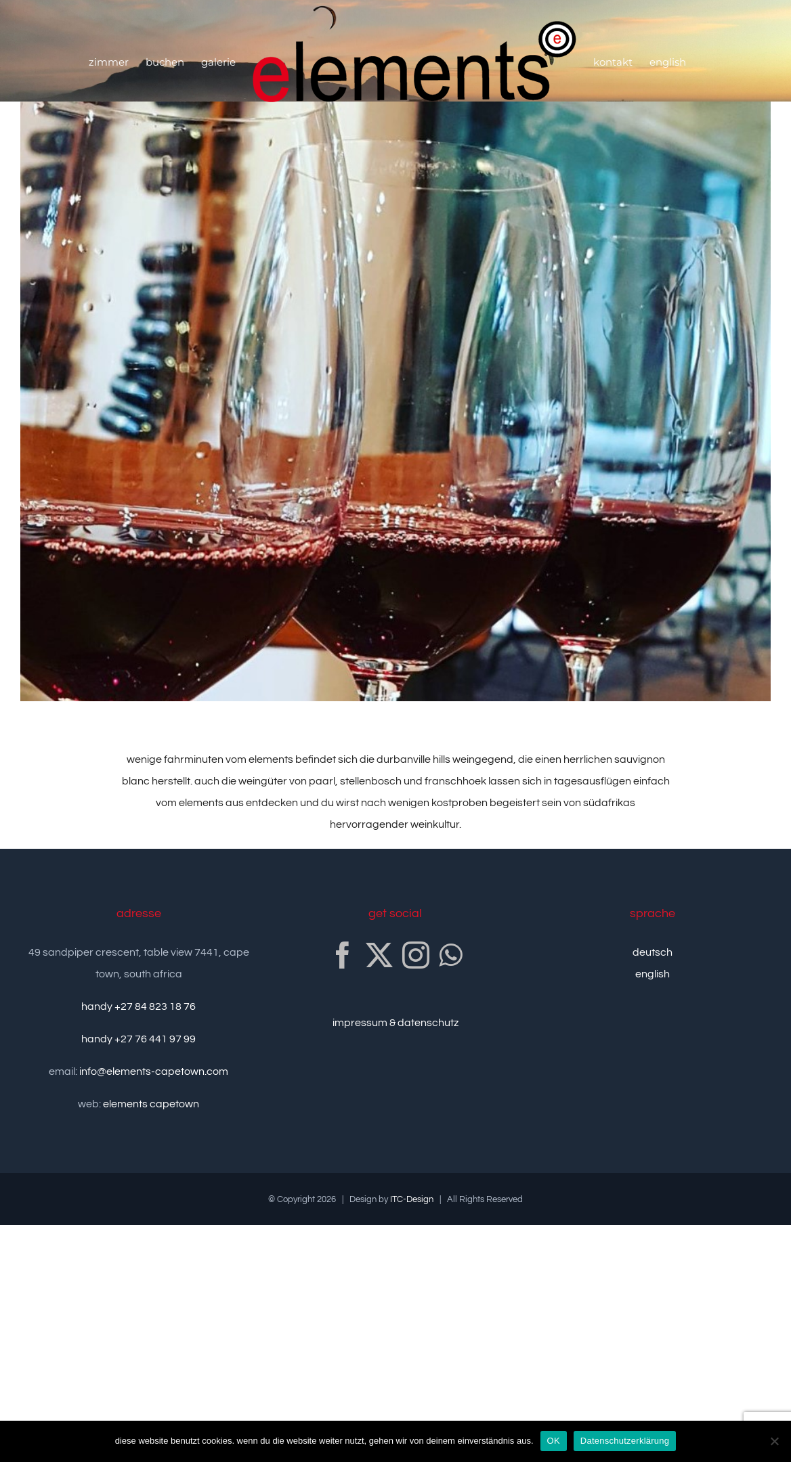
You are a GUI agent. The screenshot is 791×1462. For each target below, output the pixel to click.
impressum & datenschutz (395, 1022)
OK (553, 1441)
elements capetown (151, 1104)
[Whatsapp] (450, 955)
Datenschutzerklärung (624, 1441)
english (652, 974)
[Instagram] (415, 955)
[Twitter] (379, 955)
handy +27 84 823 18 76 (138, 1006)
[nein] (774, 1441)
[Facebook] (342, 955)
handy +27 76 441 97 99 (138, 1039)
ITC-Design (411, 1199)
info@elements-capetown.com (153, 1071)
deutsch (652, 952)
